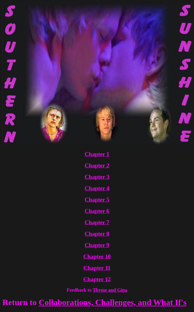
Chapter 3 (97, 177)
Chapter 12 (97, 279)
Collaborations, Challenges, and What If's (113, 302)
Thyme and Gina (110, 290)
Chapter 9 (97, 245)
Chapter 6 (97, 211)
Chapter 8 (97, 234)
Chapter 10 (97, 256)
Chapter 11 (97, 268)
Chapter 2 (97, 165)
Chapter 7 (97, 222)
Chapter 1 (97, 154)
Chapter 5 (97, 199)
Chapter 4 (97, 188)
